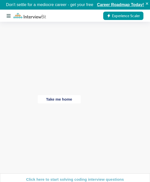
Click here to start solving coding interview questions (75, 179)
